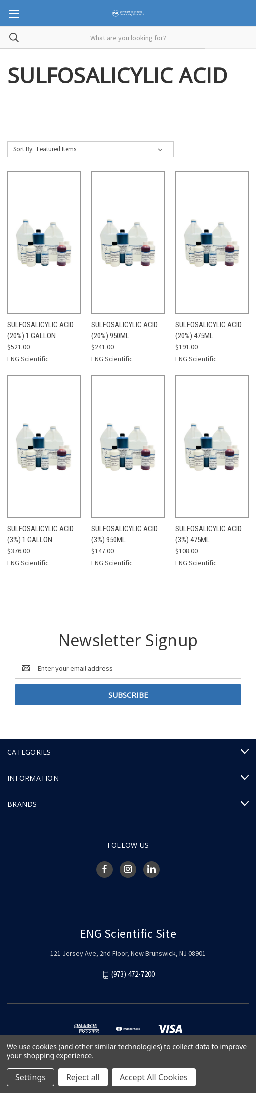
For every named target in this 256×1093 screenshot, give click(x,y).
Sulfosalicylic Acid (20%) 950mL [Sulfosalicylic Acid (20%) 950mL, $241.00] (124, 330)
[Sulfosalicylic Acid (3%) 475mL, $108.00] (212, 446)
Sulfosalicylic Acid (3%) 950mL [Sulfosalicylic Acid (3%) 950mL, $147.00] (124, 534)
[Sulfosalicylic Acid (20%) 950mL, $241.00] (128, 242)
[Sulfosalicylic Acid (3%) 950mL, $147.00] (128, 446)
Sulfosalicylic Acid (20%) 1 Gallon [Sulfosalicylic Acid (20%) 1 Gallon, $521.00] (40, 330)
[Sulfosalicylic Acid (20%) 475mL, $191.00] (212, 242)
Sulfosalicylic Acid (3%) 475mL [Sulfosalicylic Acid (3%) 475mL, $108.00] (208, 534)
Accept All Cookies (154, 1077)
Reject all (83, 1077)
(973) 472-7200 (133, 974)
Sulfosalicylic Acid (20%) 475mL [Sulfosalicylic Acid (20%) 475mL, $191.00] (208, 330)
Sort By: (23, 149)
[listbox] (101, 149)
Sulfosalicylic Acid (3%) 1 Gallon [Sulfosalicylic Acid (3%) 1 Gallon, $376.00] (40, 534)
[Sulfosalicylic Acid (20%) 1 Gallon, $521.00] (44, 242)
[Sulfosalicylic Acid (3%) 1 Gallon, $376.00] (44, 446)
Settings (30, 1077)
